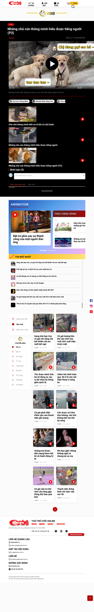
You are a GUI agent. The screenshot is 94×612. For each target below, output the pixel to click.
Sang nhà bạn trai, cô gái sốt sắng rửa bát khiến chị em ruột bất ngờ (41, 262)
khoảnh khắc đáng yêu (44, 101)
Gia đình (19, 371)
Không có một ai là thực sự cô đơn (82, 240)
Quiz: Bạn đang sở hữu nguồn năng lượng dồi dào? (35, 290)
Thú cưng (19, 375)
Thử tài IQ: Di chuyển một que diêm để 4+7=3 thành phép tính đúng (41, 304)
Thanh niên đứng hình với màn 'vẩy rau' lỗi (65, 492)
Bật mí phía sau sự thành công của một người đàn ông (28, 239)
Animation (19, 385)
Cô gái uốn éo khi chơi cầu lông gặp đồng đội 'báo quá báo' (43, 493)
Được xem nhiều (22, 330)
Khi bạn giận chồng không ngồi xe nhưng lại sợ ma (66, 453)
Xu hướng (31, 4)
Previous (8, 229)
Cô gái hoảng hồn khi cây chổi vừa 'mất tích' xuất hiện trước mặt (40, 297)
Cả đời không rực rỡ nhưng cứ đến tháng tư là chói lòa (36, 276)
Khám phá (19, 366)
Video (11, 24)
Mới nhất (19, 324)
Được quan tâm (22, 319)
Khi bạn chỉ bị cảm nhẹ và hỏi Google (30, 283)
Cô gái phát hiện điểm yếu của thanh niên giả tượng (44, 415)
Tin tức (18, 361)
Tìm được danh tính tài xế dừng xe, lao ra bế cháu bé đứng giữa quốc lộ (44, 378)
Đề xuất (56, 4)
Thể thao (19, 380)
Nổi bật (44, 4)
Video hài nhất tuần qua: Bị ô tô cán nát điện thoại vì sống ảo (66, 378)
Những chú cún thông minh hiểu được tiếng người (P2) (35, 165)
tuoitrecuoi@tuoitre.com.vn (18, 559)
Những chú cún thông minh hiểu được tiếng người (33, 145)
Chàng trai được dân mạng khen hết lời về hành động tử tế (43, 454)
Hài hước (19, 356)
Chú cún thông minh (20, 101)
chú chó (64, 101)
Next (87, 229)
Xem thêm (12, 187)
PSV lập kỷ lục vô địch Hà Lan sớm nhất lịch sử (34, 269)
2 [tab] (52, 250)
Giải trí (18, 352)
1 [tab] (43, 250)
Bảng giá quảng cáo (76, 534)
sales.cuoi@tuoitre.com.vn (18, 545)
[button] (67, 3)
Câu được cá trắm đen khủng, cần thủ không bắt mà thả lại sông (66, 416)
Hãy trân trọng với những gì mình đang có (82, 225)
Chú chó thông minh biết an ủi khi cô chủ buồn (31, 124)
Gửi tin (74, 3)
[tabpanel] (31, 228)
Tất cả (18, 347)
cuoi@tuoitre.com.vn (16, 552)
